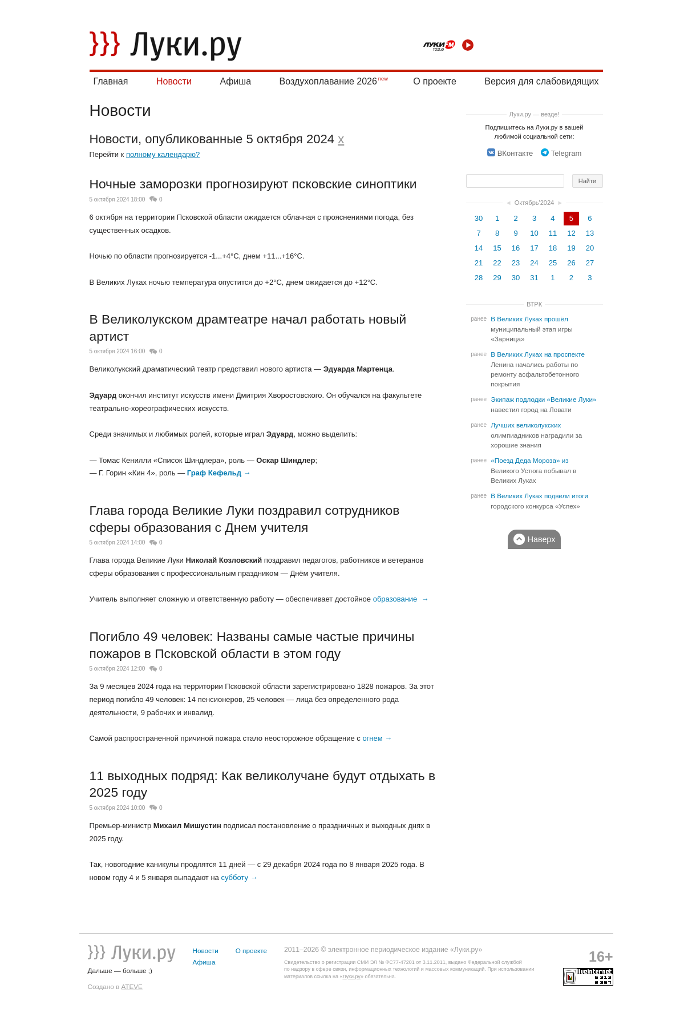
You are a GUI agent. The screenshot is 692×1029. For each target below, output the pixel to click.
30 (479, 218)
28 (479, 277)
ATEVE (131, 986)
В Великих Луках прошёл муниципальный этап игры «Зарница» (531, 329)
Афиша (235, 81)
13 (590, 233)
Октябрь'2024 (535, 202)
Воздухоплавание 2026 (328, 81)
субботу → (239, 877)
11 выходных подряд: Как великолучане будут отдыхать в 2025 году (262, 784)
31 (534, 277)
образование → (401, 599)
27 (590, 263)
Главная (111, 81)
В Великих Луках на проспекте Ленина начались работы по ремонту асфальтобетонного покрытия (538, 369)
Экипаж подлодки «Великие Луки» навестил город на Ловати (543, 404)
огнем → (377, 738)
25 (553, 263)
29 (497, 277)
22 (497, 263)
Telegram (561, 153)
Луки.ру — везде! (534, 114)
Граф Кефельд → (219, 473)
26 (571, 263)
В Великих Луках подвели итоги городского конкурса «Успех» (539, 501)
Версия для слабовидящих (541, 81)
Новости (174, 81)
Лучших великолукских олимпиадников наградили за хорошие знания (536, 435)
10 (534, 233)
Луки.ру (351, 976)
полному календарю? (163, 154)
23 (516, 263)
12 (571, 233)
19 (571, 248)
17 (534, 248)
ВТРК (534, 304)
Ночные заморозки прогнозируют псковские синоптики (253, 183)
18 (553, 248)
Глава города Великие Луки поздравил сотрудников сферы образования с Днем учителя (245, 519)
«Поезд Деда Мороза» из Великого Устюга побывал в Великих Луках (533, 470)
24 (534, 263)
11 (553, 233)
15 (497, 248)
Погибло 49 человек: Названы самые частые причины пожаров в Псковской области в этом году (252, 645)
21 (479, 263)
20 (590, 248)
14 (479, 248)
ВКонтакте (510, 153)
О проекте (434, 81)
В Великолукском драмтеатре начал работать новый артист (248, 328)
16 (516, 248)
